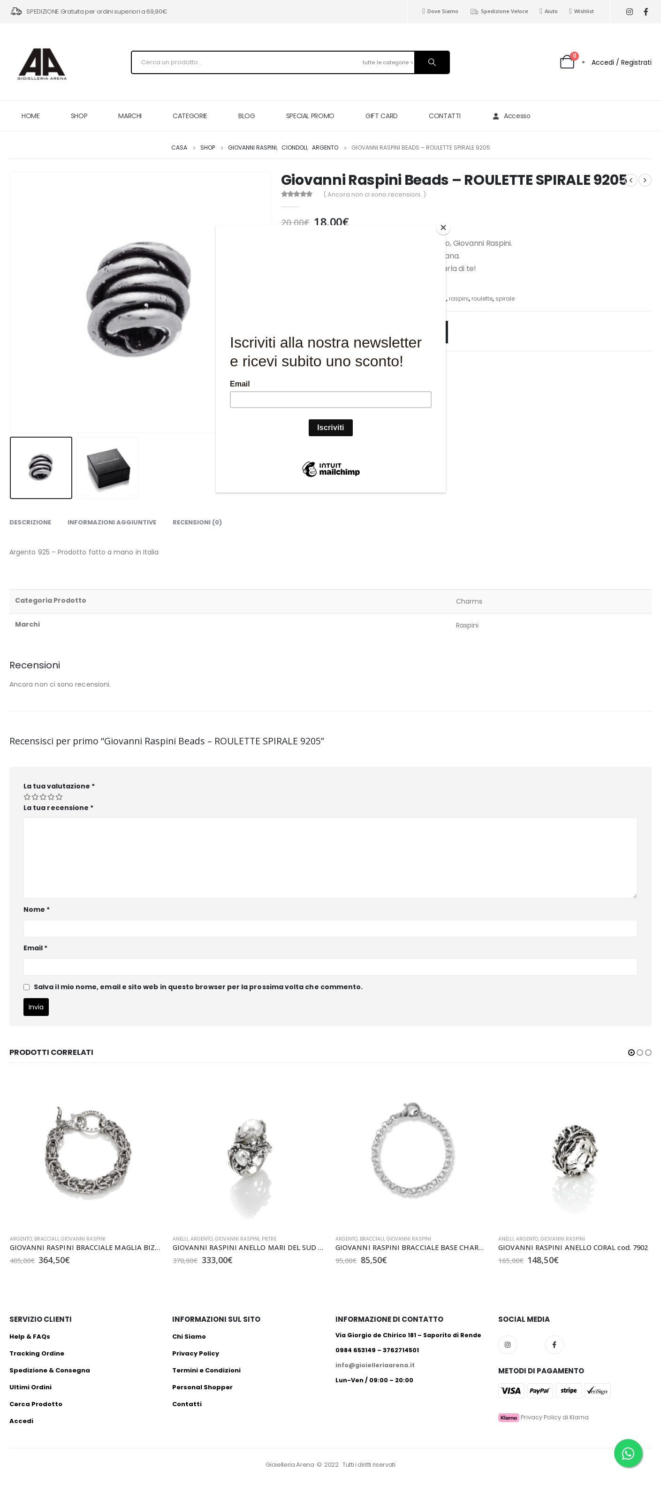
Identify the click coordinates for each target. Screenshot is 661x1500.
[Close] (443, 227)
